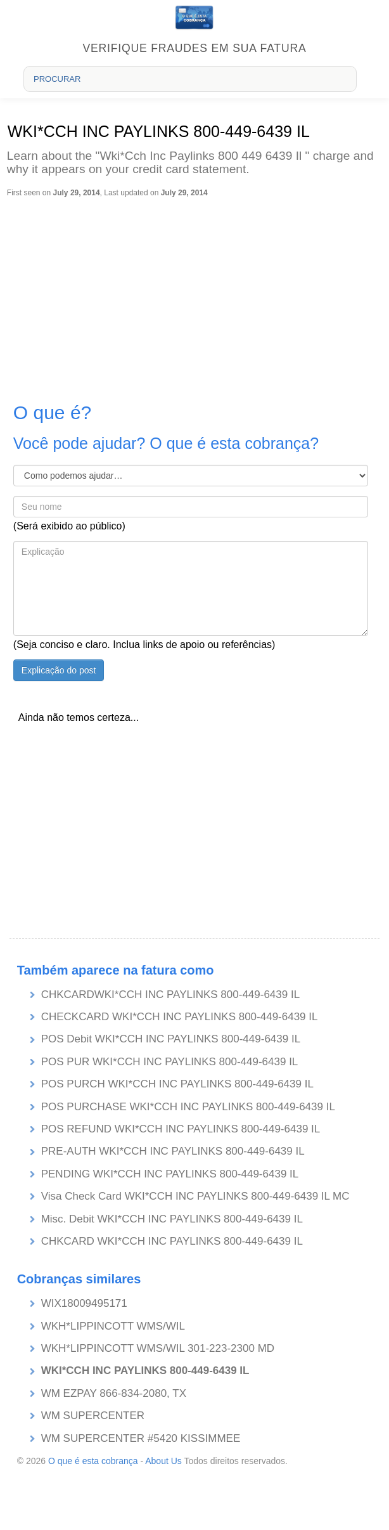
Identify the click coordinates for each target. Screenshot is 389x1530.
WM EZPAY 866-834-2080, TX (113, 1393)
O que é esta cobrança (93, 1461)
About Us (163, 1461)
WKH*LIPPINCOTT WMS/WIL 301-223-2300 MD (157, 1348)
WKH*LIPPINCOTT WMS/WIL (113, 1326)
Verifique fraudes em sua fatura (195, 48)
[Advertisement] (193, 293)
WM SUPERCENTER (92, 1416)
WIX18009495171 (84, 1303)
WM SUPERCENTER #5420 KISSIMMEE (141, 1438)
